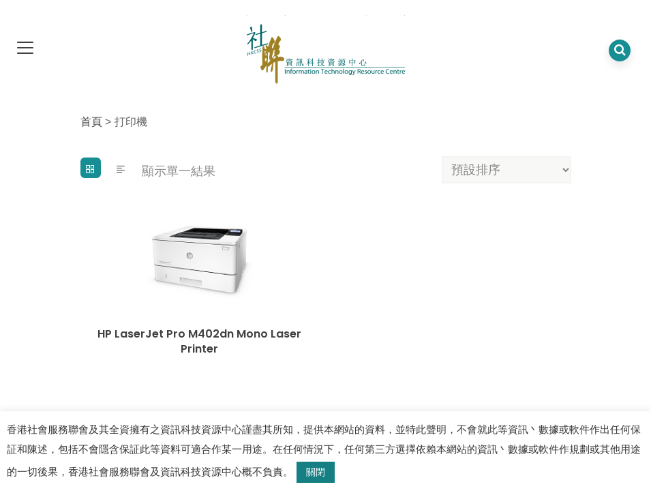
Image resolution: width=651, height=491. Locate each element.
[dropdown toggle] (25, 49)
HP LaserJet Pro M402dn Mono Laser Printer (199, 341)
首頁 (91, 122)
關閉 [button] (315, 471)
